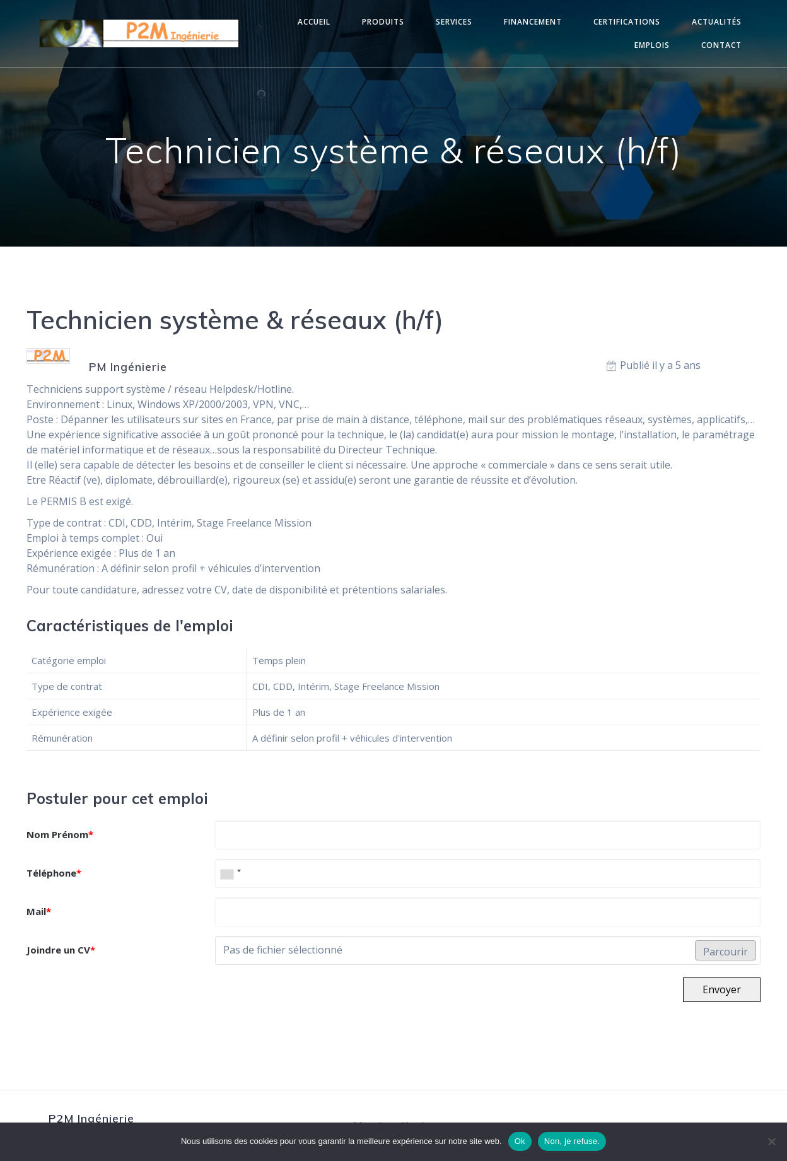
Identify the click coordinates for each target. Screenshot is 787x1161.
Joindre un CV (60, 949)
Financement (533, 21)
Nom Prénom (59, 834)
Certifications (626, 21)
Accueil (314, 21)
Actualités (717, 21)
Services (454, 21)
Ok (520, 1141)
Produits (383, 21)
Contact (721, 45)
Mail (38, 911)
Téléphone (53, 872)
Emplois (652, 45)
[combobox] (230, 873)
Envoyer (721, 989)
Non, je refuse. (572, 1141)
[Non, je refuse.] (771, 1141)
